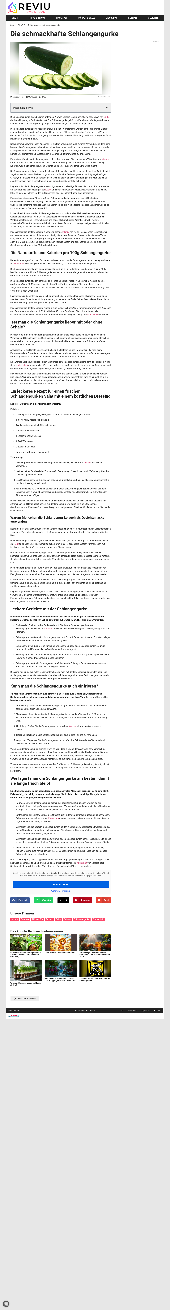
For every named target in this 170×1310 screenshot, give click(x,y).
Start (12, 25)
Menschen (23, 365)
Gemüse (25, 919)
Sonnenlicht (98, 919)
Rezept (49, 919)
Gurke (106, 117)
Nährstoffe (19, 263)
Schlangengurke (81, 919)
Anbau (14, 919)
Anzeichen (82, 863)
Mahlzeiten (92, 314)
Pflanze (65, 232)
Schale (67, 919)
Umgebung (53, 818)
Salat (58, 919)
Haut (16, 544)
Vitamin (105, 159)
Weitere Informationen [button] (60, 891)
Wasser (72, 726)
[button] (107, 108)
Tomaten (48, 628)
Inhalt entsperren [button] (60, 884)
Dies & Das (22, 25)
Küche (48, 189)
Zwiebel (87, 462)
